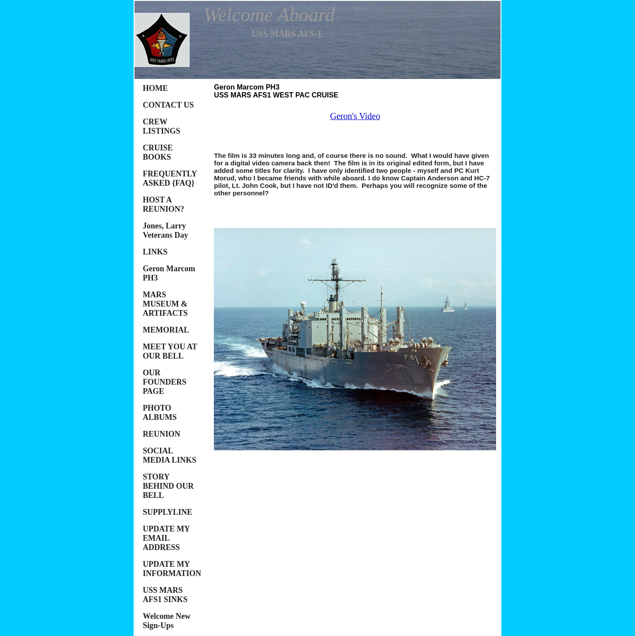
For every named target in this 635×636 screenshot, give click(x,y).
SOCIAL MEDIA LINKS (170, 455)
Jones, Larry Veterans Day (165, 230)
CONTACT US (168, 105)
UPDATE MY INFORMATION (172, 569)
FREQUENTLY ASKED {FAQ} (170, 178)
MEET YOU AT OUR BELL (170, 351)
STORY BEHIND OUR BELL (168, 486)
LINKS (155, 251)
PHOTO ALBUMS (160, 413)
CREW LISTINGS (161, 126)
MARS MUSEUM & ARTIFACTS (165, 304)
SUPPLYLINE (167, 512)
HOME (155, 88)
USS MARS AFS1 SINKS (165, 595)
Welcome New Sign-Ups (166, 621)
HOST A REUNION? (163, 204)
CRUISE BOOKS (158, 152)
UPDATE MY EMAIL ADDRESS (166, 538)
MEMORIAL (166, 329)
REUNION (161, 434)
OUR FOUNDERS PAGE (165, 382)
